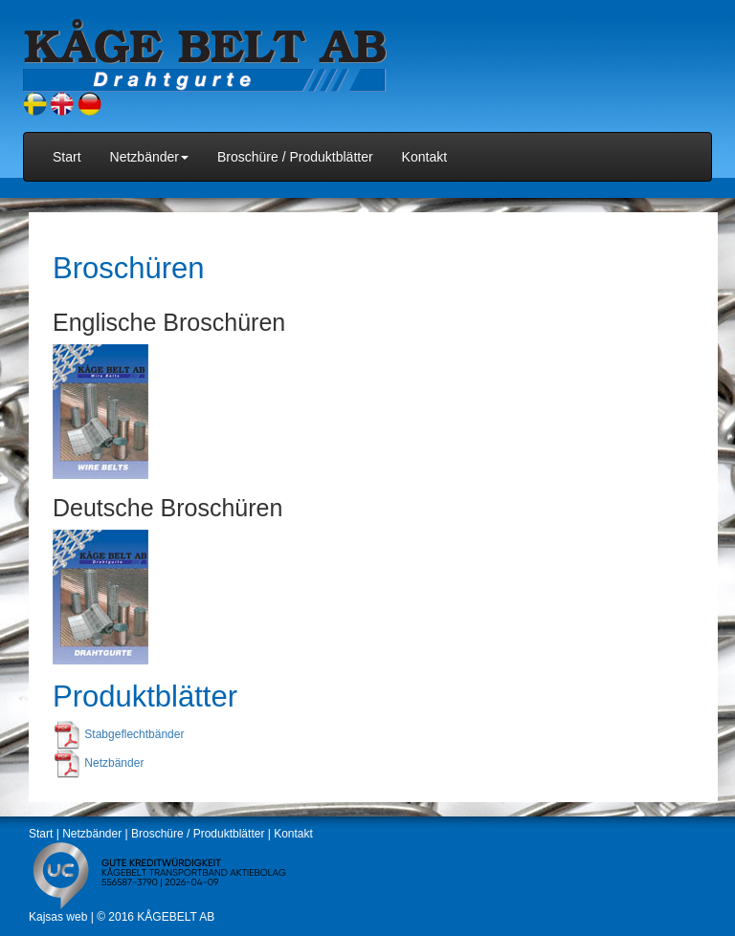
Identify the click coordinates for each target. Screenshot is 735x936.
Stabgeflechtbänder (134, 735)
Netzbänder (114, 764)
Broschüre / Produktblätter (295, 156)
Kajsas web (58, 917)
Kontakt (424, 156)
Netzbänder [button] (149, 156)
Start (67, 156)
